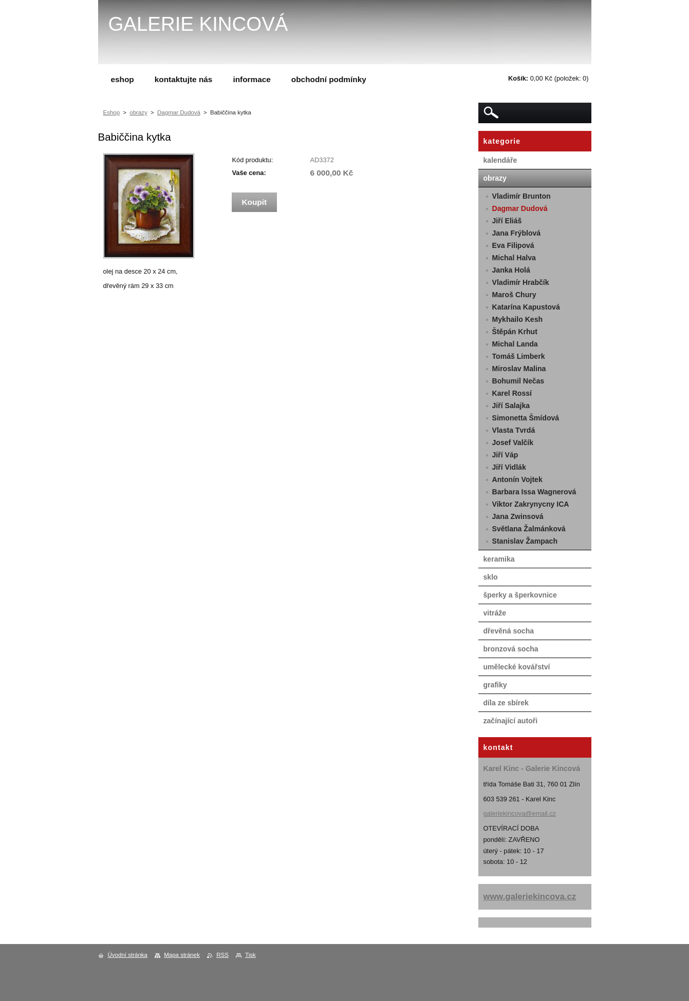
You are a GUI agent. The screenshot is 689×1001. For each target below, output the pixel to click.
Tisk (250, 955)
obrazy (138, 112)
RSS (222, 955)
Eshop (111, 112)
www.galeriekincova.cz (529, 896)
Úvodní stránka (127, 955)
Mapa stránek (182, 955)
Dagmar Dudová (178, 112)
